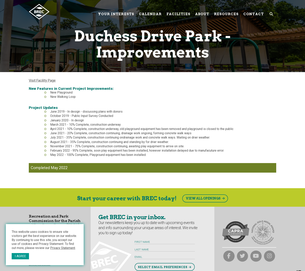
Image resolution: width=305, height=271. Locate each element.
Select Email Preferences (162, 267)
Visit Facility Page (42, 80)
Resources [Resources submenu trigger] (226, 12)
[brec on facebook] (229, 256)
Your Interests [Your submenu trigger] (116, 12)
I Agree (20, 256)
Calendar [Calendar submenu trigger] (150, 12)
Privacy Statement (62, 248)
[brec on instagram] (269, 256)
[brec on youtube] (256, 256)
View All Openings (203, 198)
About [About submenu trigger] (202, 12)
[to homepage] (62, 11)
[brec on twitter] (242, 256)
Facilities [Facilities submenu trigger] (178, 12)
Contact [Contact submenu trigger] (253, 12)
